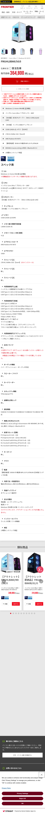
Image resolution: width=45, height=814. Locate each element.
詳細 (6, 604)
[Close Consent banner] (41, 774)
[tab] (4, 51)
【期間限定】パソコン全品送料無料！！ (27, 1)
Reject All (22, 798)
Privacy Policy (6, 788)
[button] (5, 12)
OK (22, 803)
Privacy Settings (22, 793)
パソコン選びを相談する (22, 755)
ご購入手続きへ (22, 81)
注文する (15, 604)
